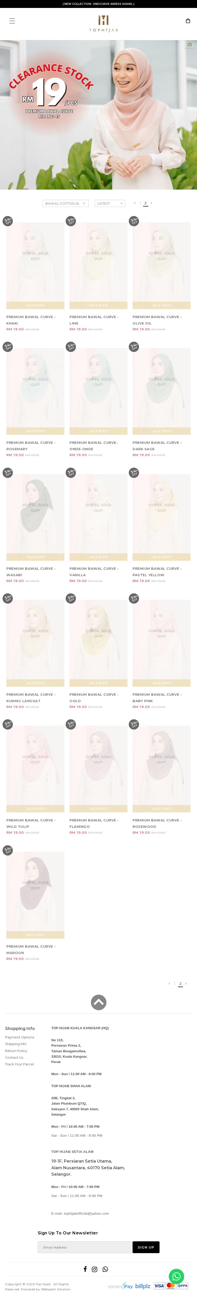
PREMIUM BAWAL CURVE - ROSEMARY (31, 445)
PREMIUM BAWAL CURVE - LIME (94, 320)
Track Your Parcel (19, 1064)
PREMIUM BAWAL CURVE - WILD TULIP (31, 823)
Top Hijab (43, 1284)
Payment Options (19, 1037)
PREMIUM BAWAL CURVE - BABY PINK (157, 697)
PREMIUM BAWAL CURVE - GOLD (94, 697)
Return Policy (16, 1051)
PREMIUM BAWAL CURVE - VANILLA (94, 571)
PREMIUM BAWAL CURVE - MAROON (31, 949)
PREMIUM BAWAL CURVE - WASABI (31, 571)
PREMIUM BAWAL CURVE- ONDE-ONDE (94, 445)
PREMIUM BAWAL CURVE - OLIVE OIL (157, 320)
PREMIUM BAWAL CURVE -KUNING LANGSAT (31, 697)
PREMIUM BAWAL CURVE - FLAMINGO (94, 823)
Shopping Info (20, 1028)
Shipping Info (16, 1044)
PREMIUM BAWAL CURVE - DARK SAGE (157, 445)
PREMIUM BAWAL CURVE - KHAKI (31, 320)
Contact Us (14, 1057)
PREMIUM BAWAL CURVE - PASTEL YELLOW (157, 571)
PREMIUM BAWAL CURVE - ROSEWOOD (157, 823)
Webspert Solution (56, 1289)
